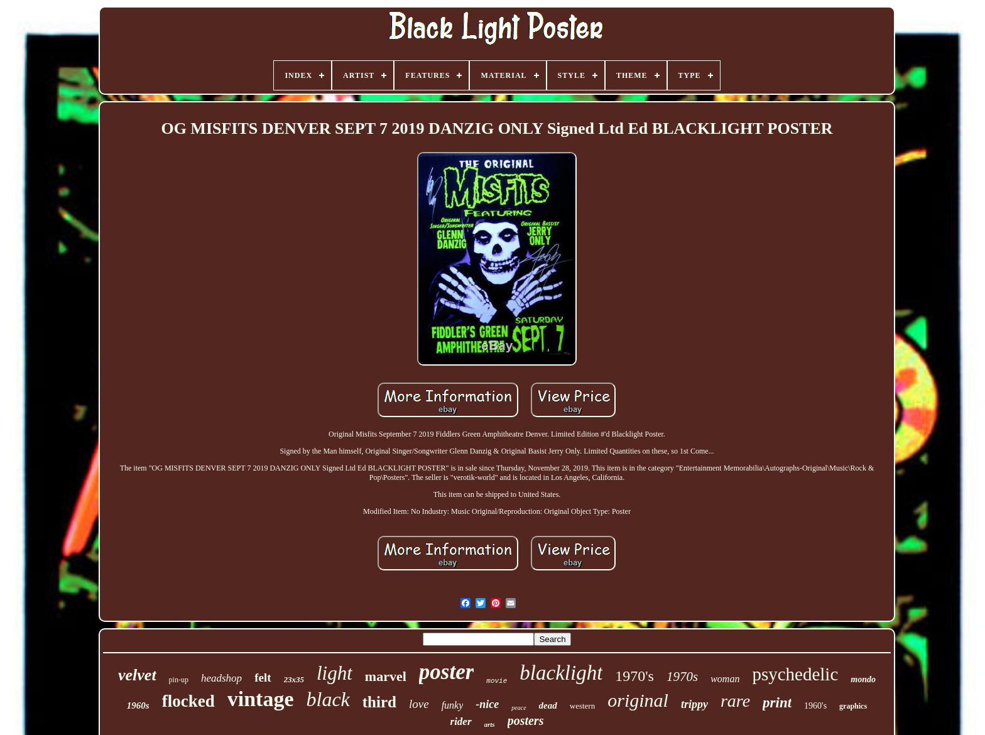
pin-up (178, 679)
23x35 (294, 679)
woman (724, 678)
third (379, 702)
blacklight (561, 673)
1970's (634, 676)
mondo (863, 679)
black (327, 699)
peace (518, 707)
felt (262, 677)
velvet (137, 675)
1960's (815, 705)
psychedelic (795, 674)
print (777, 702)
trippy (694, 704)
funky (453, 705)
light (334, 673)
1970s (682, 676)
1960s (138, 705)
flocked (188, 701)
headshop (221, 678)
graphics (853, 706)
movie (496, 681)
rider (461, 721)
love (419, 703)
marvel (385, 676)
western (582, 705)
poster (446, 672)
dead (548, 705)
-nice (487, 704)
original (637, 700)
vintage (260, 698)
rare (735, 700)
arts (489, 724)
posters (526, 720)
